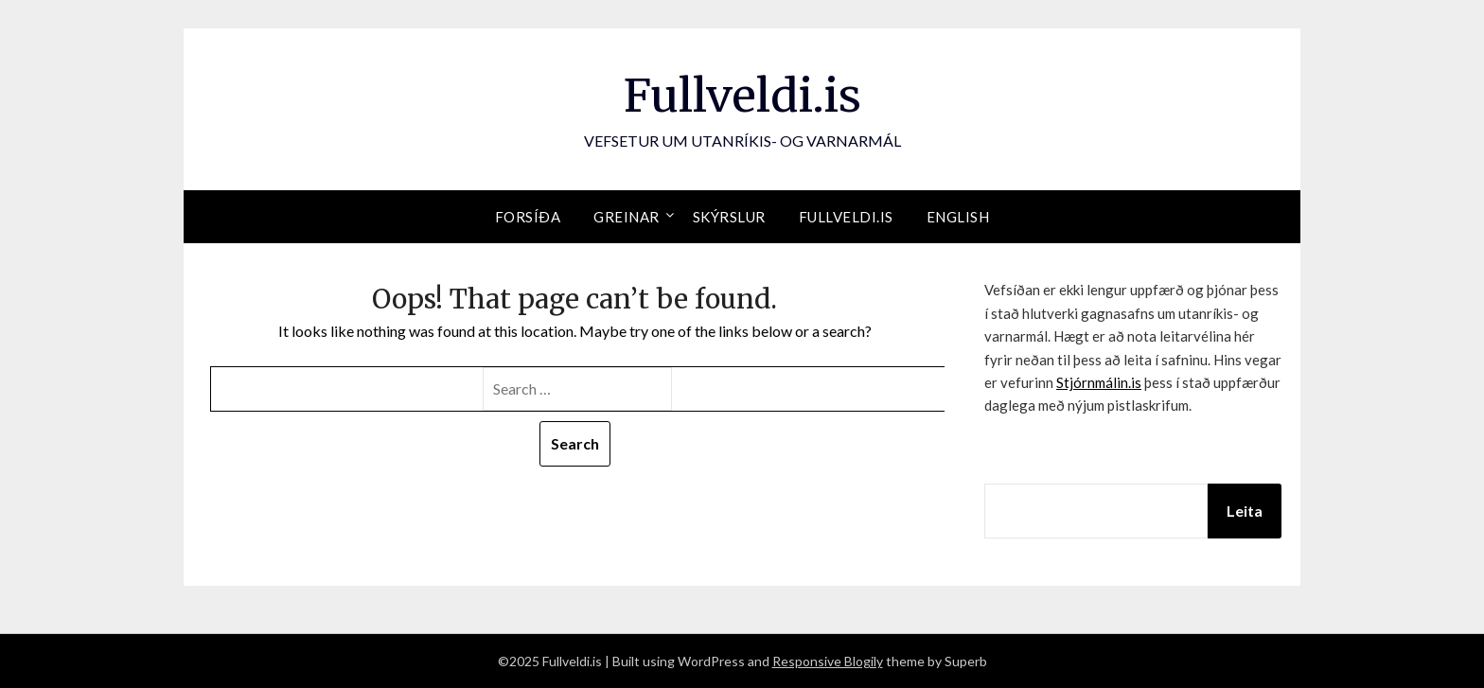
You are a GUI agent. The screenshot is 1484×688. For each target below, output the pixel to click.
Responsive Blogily (827, 661)
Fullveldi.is (742, 95)
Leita (1245, 511)
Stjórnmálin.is (1098, 382)
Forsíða (528, 216)
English (958, 216)
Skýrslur (729, 216)
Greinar (626, 216)
